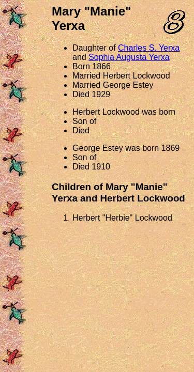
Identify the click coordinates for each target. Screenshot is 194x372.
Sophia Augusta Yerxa (129, 57)
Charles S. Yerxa (149, 47)
